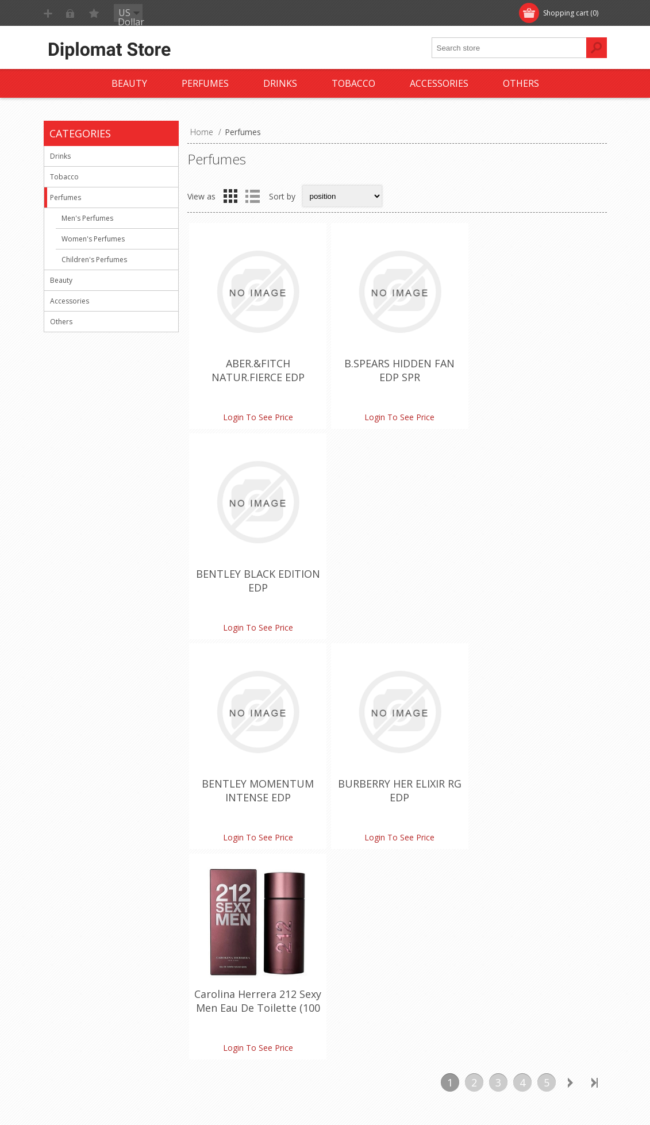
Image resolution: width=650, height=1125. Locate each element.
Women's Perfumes (93, 239)
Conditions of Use (87, 987)
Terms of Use (79, 968)
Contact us (215, 930)
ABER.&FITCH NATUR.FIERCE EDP (256, 369)
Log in (118, 13)
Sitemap (210, 968)
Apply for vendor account (382, 1006)
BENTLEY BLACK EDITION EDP (537, 369)
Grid (230, 196)
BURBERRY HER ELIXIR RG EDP (397, 577)
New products (502, 930)
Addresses (355, 949)
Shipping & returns (88, 949)
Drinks (60, 156)
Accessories (69, 301)
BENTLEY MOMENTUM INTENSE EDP (257, 577)
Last (595, 659)
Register (70, 13)
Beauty (61, 280)
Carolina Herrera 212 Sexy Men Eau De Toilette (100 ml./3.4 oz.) (536, 584)
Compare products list (517, 968)
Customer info (362, 930)
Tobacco (64, 177)
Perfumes (65, 197)
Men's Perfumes (87, 218)
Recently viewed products (523, 949)
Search (489, 987)
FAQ (203, 949)
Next (570, 659)
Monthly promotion (90, 930)
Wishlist (350, 987)
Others (61, 322)
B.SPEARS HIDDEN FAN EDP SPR (396, 369)
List (253, 196)
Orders (348, 968)
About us (70, 1006)
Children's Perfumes (94, 259)
